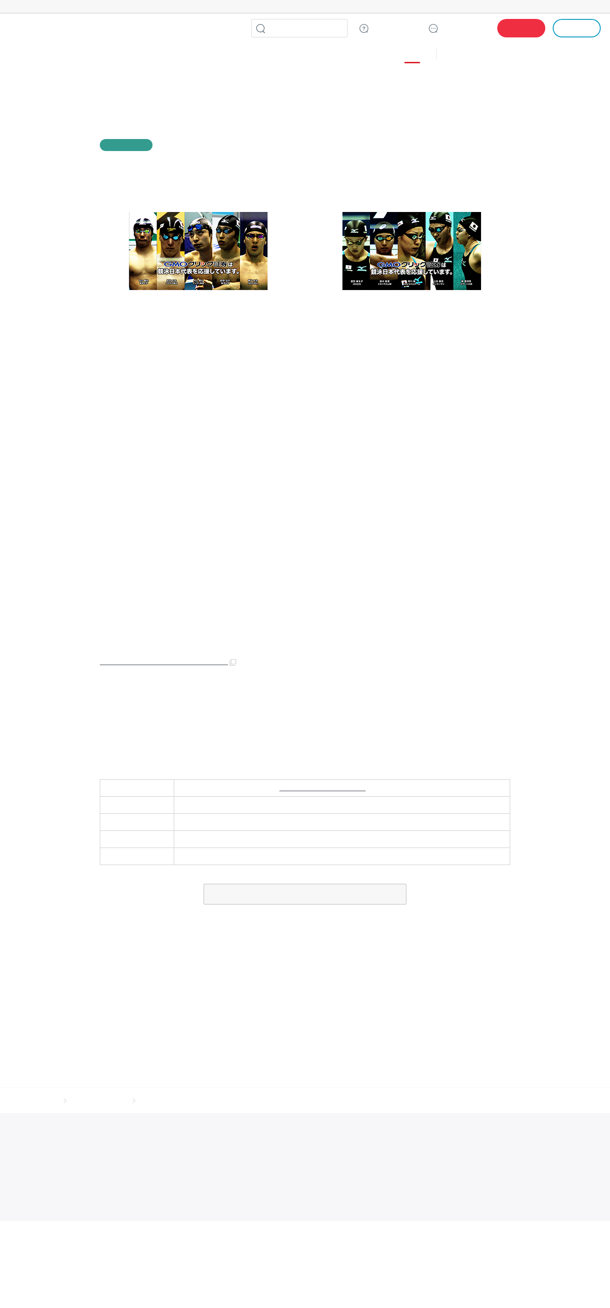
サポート (463, 28)
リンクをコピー (504, 145)
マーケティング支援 (280, 1287)
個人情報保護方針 (194, 976)
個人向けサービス (438, 1287)
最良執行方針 (246, 976)
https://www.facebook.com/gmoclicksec (166, 648)
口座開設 (521, 28)
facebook (467, 145)
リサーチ (318, 1287)
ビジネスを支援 (200, 1287)
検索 (260, 28)
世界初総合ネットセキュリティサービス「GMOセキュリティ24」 (99, 1093)
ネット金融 (374, 1287)
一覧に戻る (305, 881)
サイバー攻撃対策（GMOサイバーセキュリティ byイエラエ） (147, 1102)
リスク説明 (460, 976)
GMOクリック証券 (90, 28)
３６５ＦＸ (324, 54)
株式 (21, 54)
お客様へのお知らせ (99, 923)
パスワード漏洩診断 (198, 1093)
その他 (408, 54)
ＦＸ (120, 54)
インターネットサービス (93, 1287)
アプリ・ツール (531, 54)
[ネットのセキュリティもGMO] (71, 6)
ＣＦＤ (160, 54)
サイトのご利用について (307, 976)
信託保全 (421, 976)
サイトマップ (88, 976)
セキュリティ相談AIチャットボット (321, 1093)
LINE (233, 28)
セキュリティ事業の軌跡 (383, 1102)
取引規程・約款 (40, 976)
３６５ (367, 54)
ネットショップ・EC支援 (152, 1287)
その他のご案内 (138, 976)
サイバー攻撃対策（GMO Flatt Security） (263, 1102)
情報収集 (345, 1287)
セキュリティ (238, 1287)
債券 (204, 54)
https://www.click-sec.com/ (322, 774)
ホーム (48, 923)
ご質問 (394, 28)
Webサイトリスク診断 (251, 1093)
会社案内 (499, 976)
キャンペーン (465, 54)
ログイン (577, 28)
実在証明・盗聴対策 (53, 1102)
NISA (589, 54)
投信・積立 (72, 54)
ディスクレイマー (374, 976)
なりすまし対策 (332, 1102)
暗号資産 (402, 1287)
